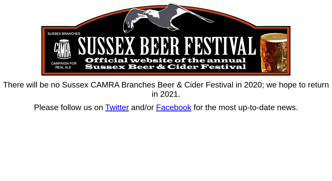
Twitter (117, 107)
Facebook (173, 107)
